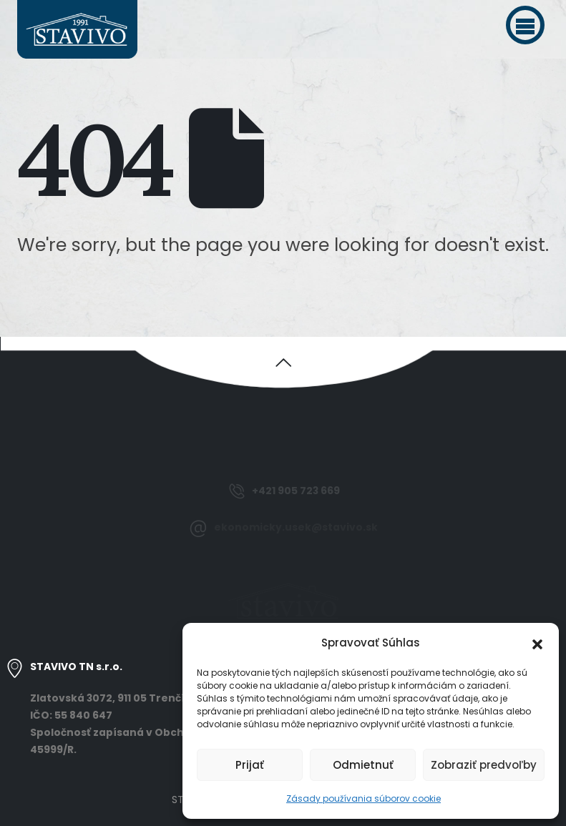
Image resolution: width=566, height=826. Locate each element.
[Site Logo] (77, 29)
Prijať (249, 764)
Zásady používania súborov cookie (363, 798)
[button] (525, 25)
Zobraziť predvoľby (484, 764)
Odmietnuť (363, 764)
